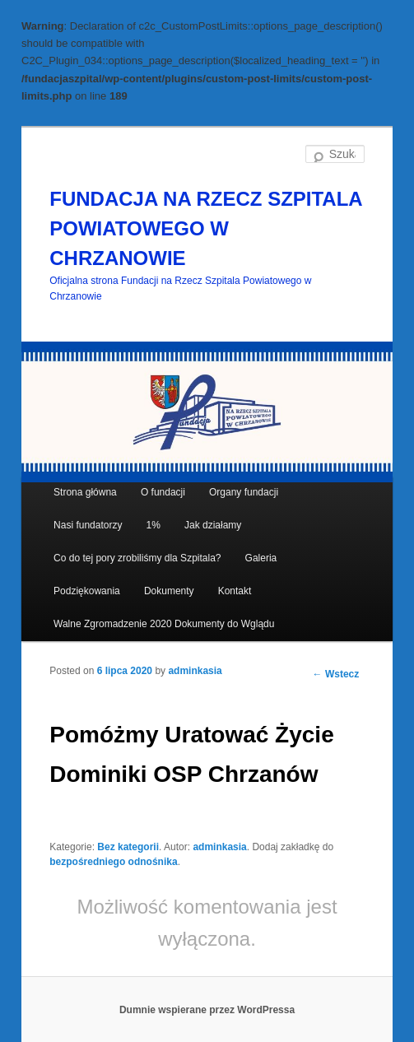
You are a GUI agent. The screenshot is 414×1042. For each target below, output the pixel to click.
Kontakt (235, 591)
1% (153, 525)
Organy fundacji (243, 492)
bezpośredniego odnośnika (113, 862)
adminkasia (194, 671)
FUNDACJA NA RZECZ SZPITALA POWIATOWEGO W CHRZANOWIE (205, 228)
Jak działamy (212, 525)
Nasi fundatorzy (87, 525)
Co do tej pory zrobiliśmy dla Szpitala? (137, 558)
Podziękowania (86, 591)
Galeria (261, 558)
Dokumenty (169, 591)
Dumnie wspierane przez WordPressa (207, 1010)
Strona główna (85, 492)
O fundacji (163, 492)
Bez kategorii (128, 847)
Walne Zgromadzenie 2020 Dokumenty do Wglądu (163, 624)
